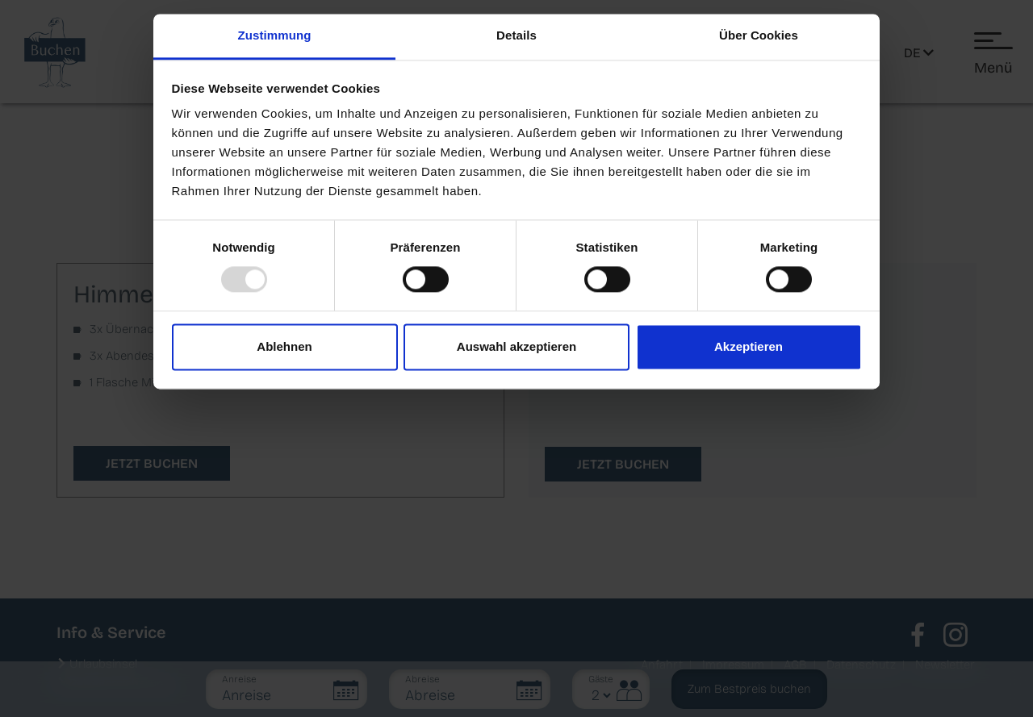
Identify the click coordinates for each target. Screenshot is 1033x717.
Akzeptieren (748, 346)
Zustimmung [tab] (275, 35)
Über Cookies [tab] (758, 35)
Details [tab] (516, 35)
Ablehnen (284, 346)
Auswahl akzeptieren (516, 346)
